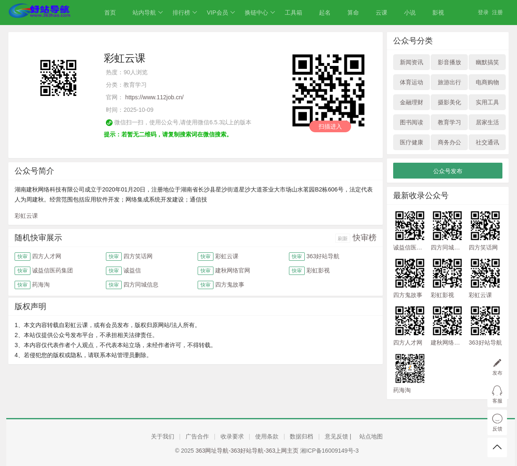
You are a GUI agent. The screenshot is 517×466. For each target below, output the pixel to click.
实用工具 (487, 102)
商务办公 (449, 142)
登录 (483, 12)
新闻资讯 (411, 62)
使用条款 (267, 436)
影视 (438, 12)
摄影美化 (449, 102)
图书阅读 (411, 122)
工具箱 (293, 12)
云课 (381, 12)
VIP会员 (221, 12)
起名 (325, 12)
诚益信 (132, 270)
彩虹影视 (318, 270)
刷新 (343, 239)
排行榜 (185, 12)
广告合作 (197, 436)
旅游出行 (449, 82)
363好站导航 (322, 256)
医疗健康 (411, 142)
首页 (110, 12)
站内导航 (148, 12)
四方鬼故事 (229, 284)
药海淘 (41, 284)
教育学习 (449, 122)
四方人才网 (46, 256)
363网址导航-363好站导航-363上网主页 (247, 450)
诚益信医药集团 (52, 270)
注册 (497, 12)
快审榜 (364, 237)
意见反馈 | (339, 436)
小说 (410, 12)
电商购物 (487, 82)
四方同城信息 (140, 284)
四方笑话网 (138, 256)
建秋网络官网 (232, 270)
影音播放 (449, 62)
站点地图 (371, 436)
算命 (353, 12)
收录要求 (232, 436)
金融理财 (411, 102)
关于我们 (162, 436)
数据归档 (301, 436)
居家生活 (487, 122)
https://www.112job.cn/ (154, 97)
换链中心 (260, 12)
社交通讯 (487, 142)
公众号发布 (447, 171)
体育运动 (411, 82)
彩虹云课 (26, 215)
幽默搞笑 (487, 62)
